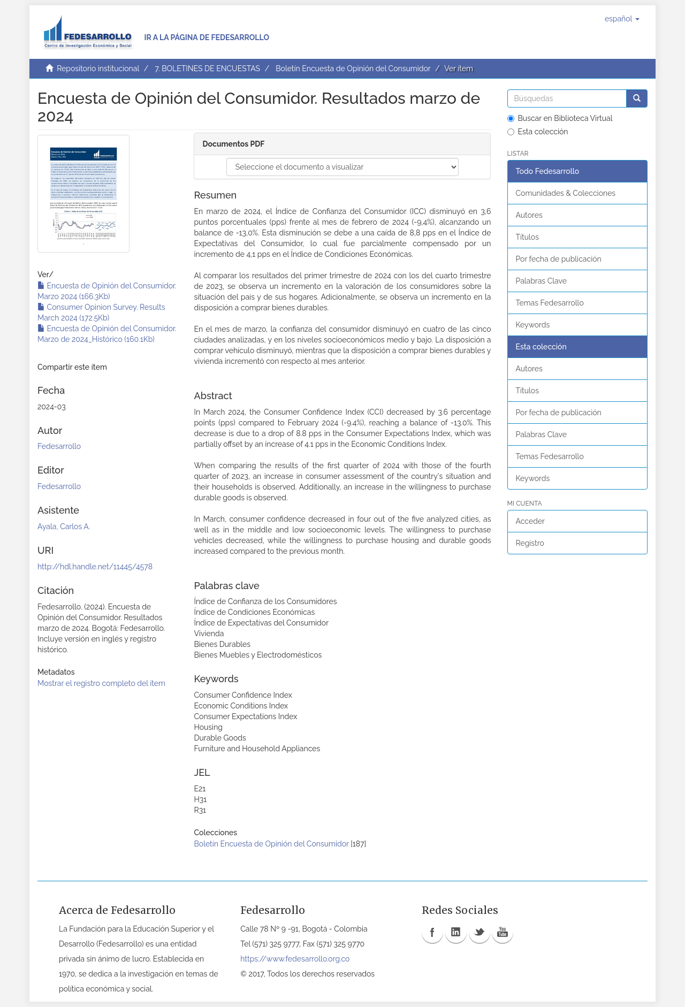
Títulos (527, 237)
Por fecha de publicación (559, 259)
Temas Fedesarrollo (550, 303)
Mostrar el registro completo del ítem (101, 683)
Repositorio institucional (98, 68)
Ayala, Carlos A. (63, 526)
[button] (622, 18)
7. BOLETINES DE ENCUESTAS (207, 68)
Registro (530, 543)
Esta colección (537, 131)
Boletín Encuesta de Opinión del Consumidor (353, 68)
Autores (529, 215)
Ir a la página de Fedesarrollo (206, 37)
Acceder (530, 521)
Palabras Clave (541, 281)
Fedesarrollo (59, 446)
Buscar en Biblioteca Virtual (560, 118)
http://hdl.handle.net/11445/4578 (95, 566)
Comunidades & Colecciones (566, 193)
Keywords (533, 325)
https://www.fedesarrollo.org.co (294, 959)
